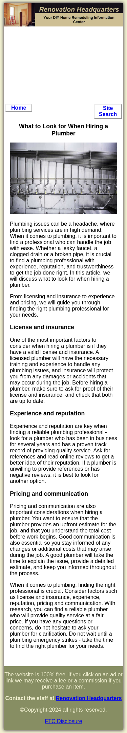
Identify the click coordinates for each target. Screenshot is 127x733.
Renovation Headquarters (89, 698)
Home (18, 108)
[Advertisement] (63, 65)
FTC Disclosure (63, 721)
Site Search (108, 111)
